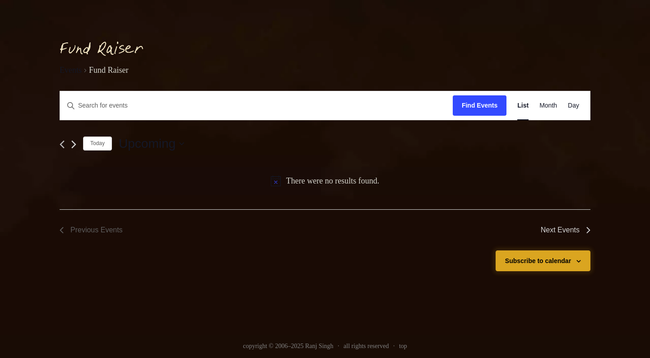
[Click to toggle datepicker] (151, 144)
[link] (523, 105)
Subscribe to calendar (538, 260)
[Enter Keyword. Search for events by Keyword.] (256, 105)
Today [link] (97, 143)
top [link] (403, 346)
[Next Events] (73, 144)
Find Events (479, 105)
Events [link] (71, 70)
